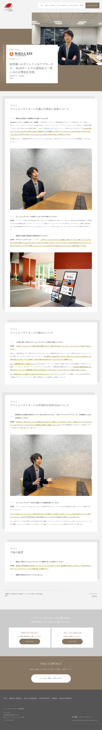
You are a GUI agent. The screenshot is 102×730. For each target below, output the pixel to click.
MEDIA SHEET (50, 5)
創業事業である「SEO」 (51, 128)
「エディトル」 (67, 131)
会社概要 (74, 717)
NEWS (82, 5)
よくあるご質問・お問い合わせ (51, 678)
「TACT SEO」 (14, 134)
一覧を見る (94, 596)
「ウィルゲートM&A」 (20, 131)
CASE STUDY (73, 5)
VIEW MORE (30, 641)
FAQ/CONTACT (92, 5)
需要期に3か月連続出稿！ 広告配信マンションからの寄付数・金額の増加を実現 (24, 595)
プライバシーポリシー (85, 717)
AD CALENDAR (62, 5)
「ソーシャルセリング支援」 (39, 134)
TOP (42, 5)
